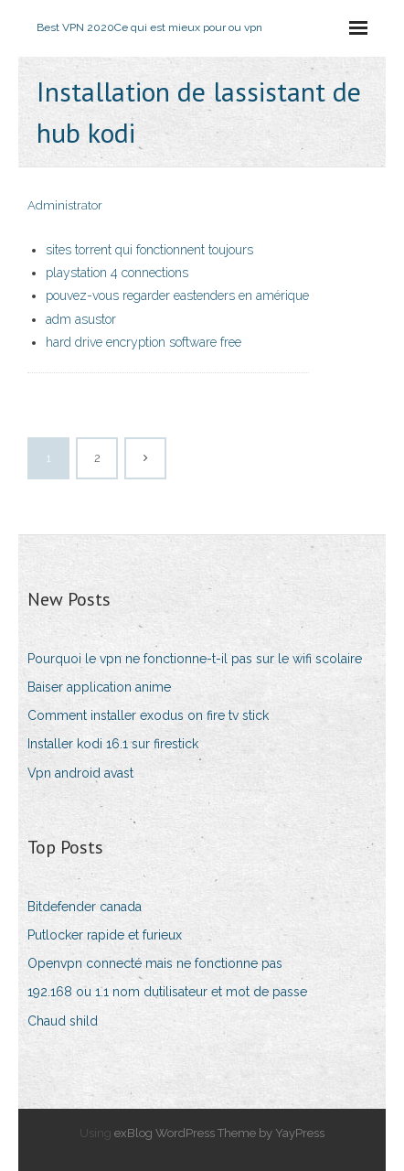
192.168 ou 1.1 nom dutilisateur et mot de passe (167, 991)
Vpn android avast (80, 773)
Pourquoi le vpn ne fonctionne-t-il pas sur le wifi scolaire (194, 658)
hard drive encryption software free (143, 342)
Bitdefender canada (84, 906)
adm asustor (81, 319)
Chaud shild (62, 1021)
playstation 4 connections (117, 272)
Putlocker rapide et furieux (104, 935)
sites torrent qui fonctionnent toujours (149, 249)
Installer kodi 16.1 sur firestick (112, 743)
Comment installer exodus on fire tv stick (148, 715)
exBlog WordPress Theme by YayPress (219, 1133)
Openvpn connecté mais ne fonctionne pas (154, 963)
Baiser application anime (99, 687)
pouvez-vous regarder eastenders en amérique (177, 295)
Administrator (64, 205)
